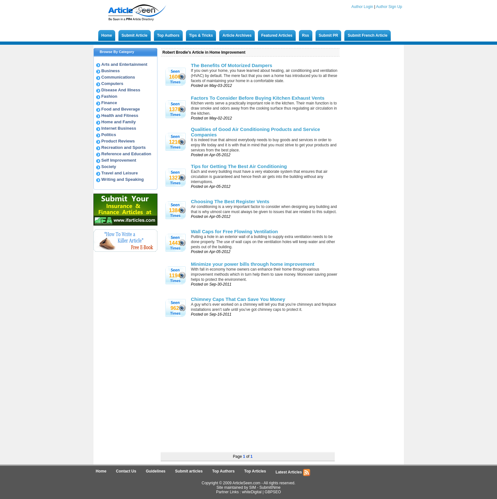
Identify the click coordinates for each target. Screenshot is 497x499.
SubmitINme (270, 487)
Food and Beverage (120, 109)
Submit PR (328, 35)
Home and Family (118, 121)
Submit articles (189, 471)
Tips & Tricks (201, 35)
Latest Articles (293, 472)
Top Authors (168, 35)
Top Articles (255, 471)
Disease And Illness (120, 90)
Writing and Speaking (122, 179)
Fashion (109, 96)
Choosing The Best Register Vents (230, 201)
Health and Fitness (120, 115)
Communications (118, 77)
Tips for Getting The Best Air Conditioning (239, 166)
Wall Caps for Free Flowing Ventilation (234, 231)
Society (108, 166)
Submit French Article (367, 35)
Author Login (362, 6)
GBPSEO (273, 492)
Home (106, 35)
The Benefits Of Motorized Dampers (231, 65)
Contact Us (126, 471)
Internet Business (118, 128)
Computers (112, 83)
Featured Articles (277, 35)
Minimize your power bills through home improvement (253, 264)
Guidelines (155, 471)
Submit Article (135, 35)
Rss (305, 35)
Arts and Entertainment (124, 64)
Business (110, 70)
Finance (109, 102)
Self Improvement (118, 160)
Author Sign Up (389, 6)
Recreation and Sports (123, 147)
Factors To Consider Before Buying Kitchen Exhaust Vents (258, 98)
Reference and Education (126, 153)
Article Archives (237, 35)
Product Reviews (118, 141)
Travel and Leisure (119, 173)
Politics (108, 134)
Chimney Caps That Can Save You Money (238, 299)
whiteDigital (251, 492)
